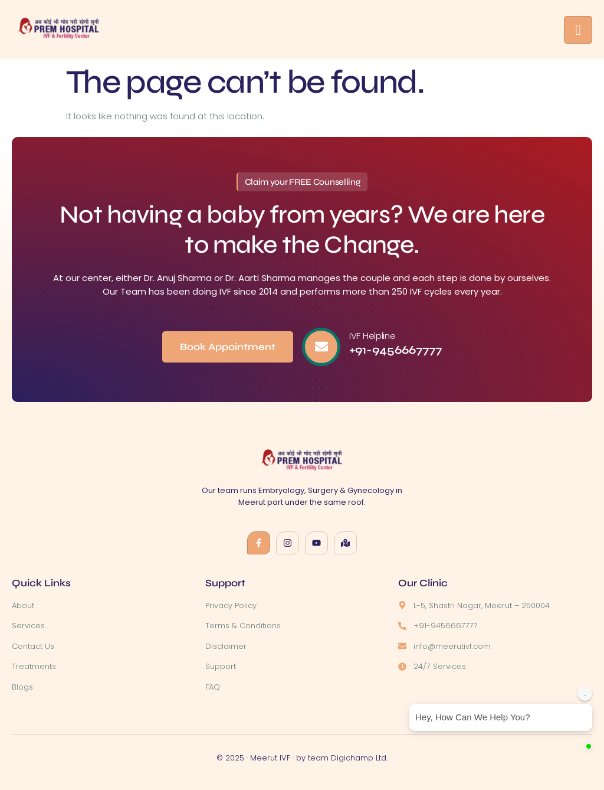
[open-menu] (578, 30)
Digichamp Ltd (358, 757)
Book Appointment (227, 347)
